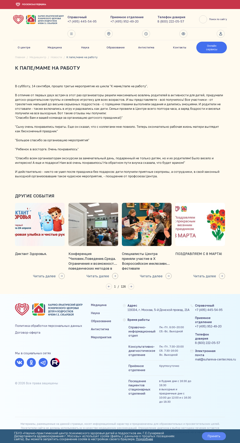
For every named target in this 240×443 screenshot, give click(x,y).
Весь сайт (71, 34)
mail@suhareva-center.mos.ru (215, 359)
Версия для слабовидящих (183, 34)
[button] (109, 287)
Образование (115, 47)
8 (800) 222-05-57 (171, 21)
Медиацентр (37, 57)
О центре (24, 47)
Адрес (109, 34)
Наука (85, 47)
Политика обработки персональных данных (48, 326)
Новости (56, 57)
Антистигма (146, 47)
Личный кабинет (221, 34)
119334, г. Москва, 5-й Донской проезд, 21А (158, 310)
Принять (214, 436)
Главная (20, 57)
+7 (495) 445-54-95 (82, 21)
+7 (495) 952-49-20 (124, 21)
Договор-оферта (27, 332)
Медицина (55, 47)
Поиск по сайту (213, 19)
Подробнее (144, 439)
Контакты (179, 47)
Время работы (146, 34)
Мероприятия (101, 337)
